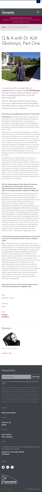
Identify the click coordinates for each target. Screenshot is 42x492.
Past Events (6, 434)
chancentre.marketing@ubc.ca (30, 402)
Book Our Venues (9, 413)
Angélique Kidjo (8, 91)
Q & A (4, 306)
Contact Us (6, 422)
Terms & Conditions (30, 489)
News (3, 27)
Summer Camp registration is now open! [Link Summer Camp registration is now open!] (21, 17)
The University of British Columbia (15, 3)
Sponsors (6, 454)
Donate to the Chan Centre (13, 452)
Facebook (5, 317)
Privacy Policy (37, 489)
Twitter (4, 315)
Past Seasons (7, 437)
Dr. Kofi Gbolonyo (33, 91)
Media (4, 425)
